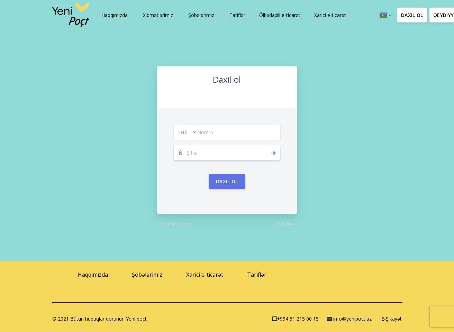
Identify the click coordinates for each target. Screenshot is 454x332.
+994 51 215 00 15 (295, 318)
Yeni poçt (136, 318)
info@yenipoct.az (349, 318)
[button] (113, 15)
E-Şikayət (391, 318)
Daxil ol (227, 181)
